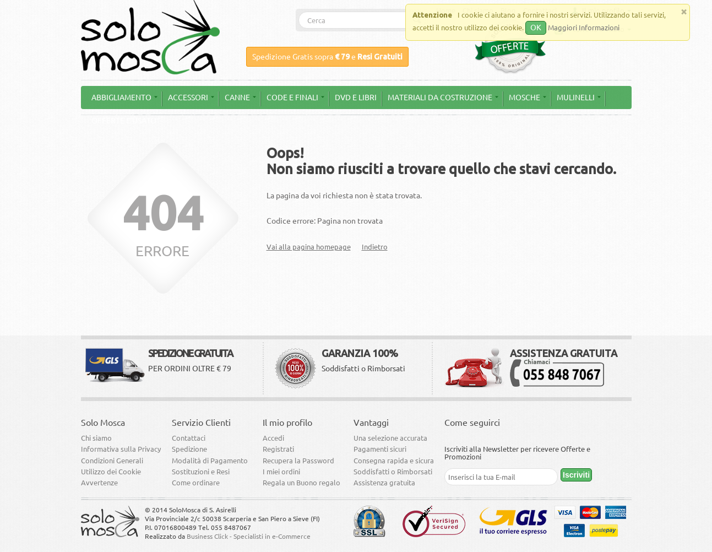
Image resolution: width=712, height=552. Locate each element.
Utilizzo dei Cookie (111, 471)
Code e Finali (295, 97)
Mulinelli (579, 97)
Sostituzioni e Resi (201, 471)
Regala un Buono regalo (301, 482)
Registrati (278, 449)
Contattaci (188, 438)
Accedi (273, 438)
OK (535, 27)
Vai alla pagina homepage (309, 247)
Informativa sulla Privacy (121, 449)
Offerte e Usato (123, 120)
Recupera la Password (298, 460)
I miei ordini (281, 471)
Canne (240, 97)
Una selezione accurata (390, 438)
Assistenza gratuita (384, 482)
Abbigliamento (124, 97)
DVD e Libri (356, 97)
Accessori (191, 97)
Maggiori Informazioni (583, 27)
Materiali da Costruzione (443, 97)
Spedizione (189, 449)
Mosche (527, 97)
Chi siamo (96, 438)
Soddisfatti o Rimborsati (393, 471)
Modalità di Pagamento (210, 460)
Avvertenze (99, 482)
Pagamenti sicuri (380, 449)
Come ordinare (196, 482)
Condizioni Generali (112, 460)
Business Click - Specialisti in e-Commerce (249, 536)
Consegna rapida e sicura (394, 460)
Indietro (375, 247)
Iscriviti (576, 474)
